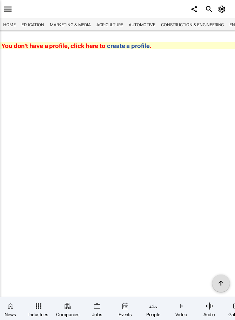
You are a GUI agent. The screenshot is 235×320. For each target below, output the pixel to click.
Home (9, 24)
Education (32, 24)
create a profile (128, 45)
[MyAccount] (222, 9)
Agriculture (109, 24)
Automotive (142, 24)
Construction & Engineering (192, 24)
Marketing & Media (70, 24)
